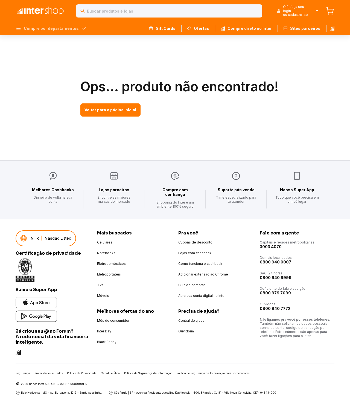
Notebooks (106, 253)
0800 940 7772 (275, 308)
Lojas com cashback (194, 253)
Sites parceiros (301, 28)
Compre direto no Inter (246, 28)
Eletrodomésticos (111, 264)
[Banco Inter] (330, 28)
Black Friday (106, 342)
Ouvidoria (186, 331)
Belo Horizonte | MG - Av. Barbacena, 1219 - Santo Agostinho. (59, 393)
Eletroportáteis (109, 274)
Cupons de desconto (195, 242)
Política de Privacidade (81, 373)
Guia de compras (192, 285)
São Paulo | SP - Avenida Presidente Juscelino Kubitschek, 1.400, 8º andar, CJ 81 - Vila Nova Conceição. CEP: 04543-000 (192, 393)
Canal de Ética (110, 373)
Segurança (23, 373)
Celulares (104, 242)
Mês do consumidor (113, 320)
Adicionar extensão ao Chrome (203, 274)
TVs (100, 285)
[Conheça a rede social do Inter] (18, 352)
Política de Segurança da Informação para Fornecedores (213, 373)
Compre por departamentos (51, 28)
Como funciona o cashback (200, 264)
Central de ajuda (191, 320)
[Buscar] (82, 11)
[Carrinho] (330, 11)
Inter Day (104, 331)
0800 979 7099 (275, 293)
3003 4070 (271, 246)
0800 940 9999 (275, 277)
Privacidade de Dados (48, 373)
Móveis (103, 296)
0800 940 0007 (275, 262)
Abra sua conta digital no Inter (202, 296)
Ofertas (198, 28)
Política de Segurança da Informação (148, 373)
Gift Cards (162, 28)
